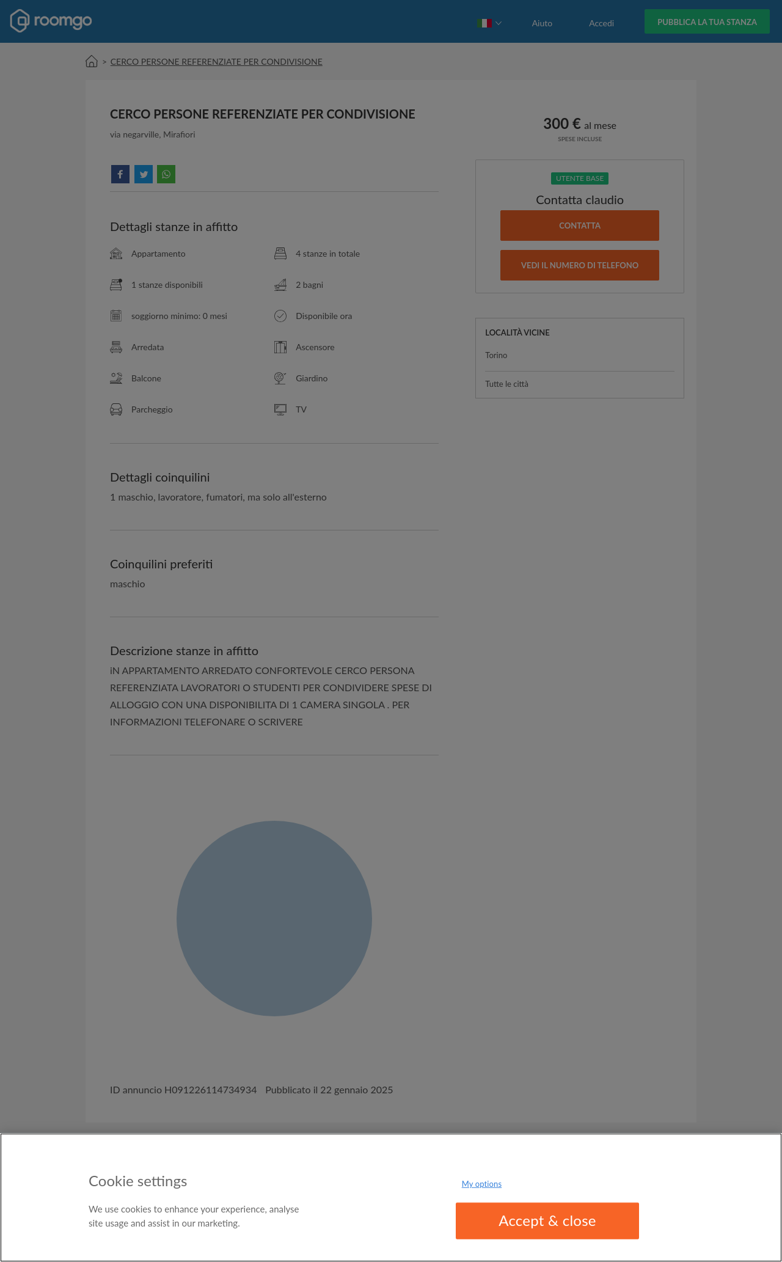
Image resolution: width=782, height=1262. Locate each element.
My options (482, 1184)
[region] (391, 1197)
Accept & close (547, 1220)
